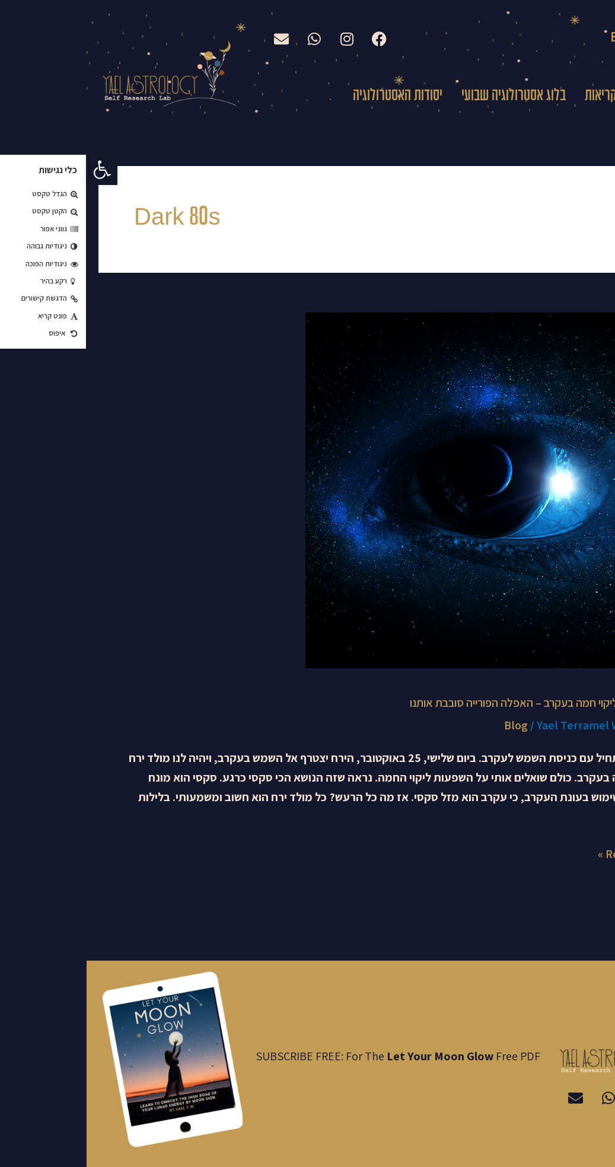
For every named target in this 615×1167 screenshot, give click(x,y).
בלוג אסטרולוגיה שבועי (427, 96)
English (541, 36)
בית (592, 96)
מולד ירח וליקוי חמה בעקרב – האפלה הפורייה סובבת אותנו (449, 702)
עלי (557, 96)
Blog (429, 725)
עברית (595, 38)
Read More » (543, 853)
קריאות (514, 96)
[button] (15, 169)
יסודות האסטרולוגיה (311, 96)
